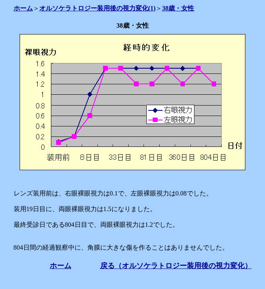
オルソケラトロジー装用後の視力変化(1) (97, 8)
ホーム (23, 8)
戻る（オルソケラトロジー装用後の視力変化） (176, 266)
